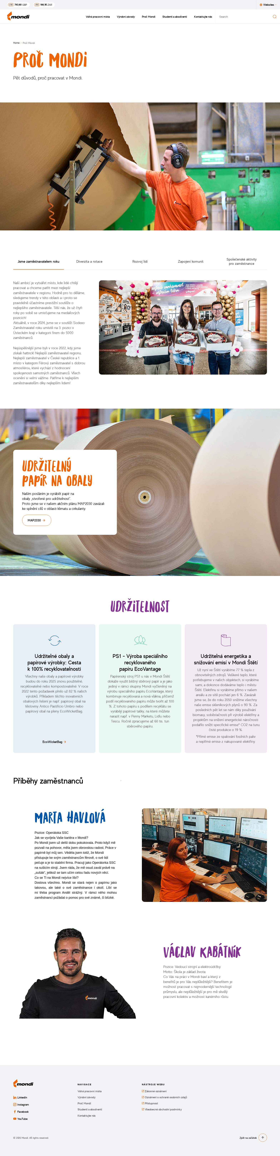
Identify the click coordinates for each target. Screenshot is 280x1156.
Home (16, 42)
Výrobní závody (126, 16)
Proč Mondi (148, 16)
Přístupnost (150, 1103)
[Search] (274, 16)
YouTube (20, 1119)
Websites (268, 4)
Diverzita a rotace (89, 261)
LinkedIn (20, 1097)
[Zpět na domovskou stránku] (18, 16)
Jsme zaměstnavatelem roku (38, 261)
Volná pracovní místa (98, 16)
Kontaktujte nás (203, 16)
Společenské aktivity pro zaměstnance (242, 261)
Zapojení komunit (191, 261)
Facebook (21, 1111)
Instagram (21, 1104)
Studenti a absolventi (174, 16)
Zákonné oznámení (154, 1091)
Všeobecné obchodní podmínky (162, 1109)
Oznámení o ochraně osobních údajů (164, 1097)
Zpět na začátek (253, 1138)
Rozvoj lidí (140, 261)
